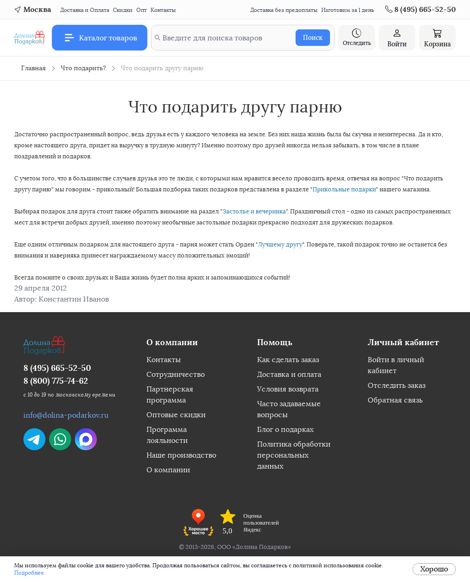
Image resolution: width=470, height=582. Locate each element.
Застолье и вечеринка (254, 211)
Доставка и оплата (289, 374)
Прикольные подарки (344, 189)
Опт (141, 10)
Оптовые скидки (176, 414)
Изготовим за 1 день (347, 10)
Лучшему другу (280, 244)
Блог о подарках (285, 429)
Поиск (313, 38)
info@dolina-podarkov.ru (66, 415)
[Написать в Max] (86, 439)
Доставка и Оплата (84, 10)
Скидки (123, 10)
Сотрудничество (175, 374)
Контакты (163, 10)
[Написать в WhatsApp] (60, 439)
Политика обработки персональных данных (293, 455)
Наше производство (181, 455)
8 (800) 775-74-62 (55, 380)
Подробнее (29, 573)
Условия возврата (288, 389)
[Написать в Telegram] (34, 439)
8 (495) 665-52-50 (57, 368)
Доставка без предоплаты (284, 10)
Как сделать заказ (288, 359)
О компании (168, 469)
